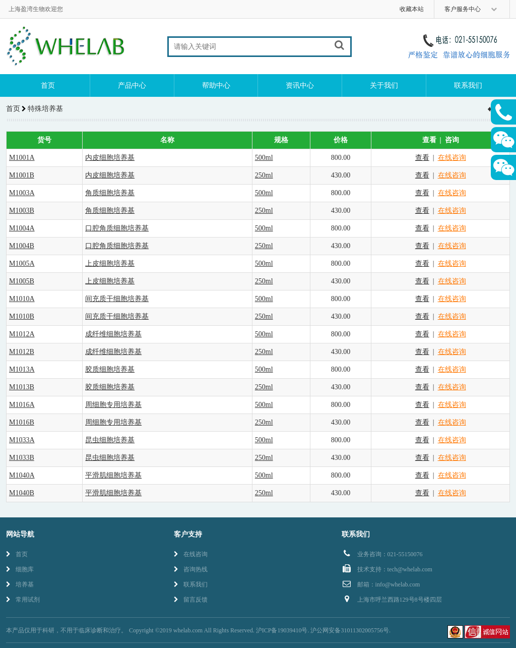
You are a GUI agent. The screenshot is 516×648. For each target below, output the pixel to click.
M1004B (21, 246)
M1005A (22, 263)
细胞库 (20, 569)
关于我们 (384, 85)
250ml (264, 175)
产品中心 (132, 85)
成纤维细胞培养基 (113, 334)
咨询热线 (191, 569)
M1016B (21, 422)
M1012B (21, 352)
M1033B (21, 457)
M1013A (22, 369)
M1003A (22, 193)
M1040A (22, 475)
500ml (264, 157)
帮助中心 (216, 85)
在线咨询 (452, 157)
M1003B (21, 210)
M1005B (21, 281)
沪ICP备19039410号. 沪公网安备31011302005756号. (323, 630)
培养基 (20, 584)
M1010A (22, 299)
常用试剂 (23, 599)
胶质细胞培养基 (110, 369)
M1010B (21, 316)
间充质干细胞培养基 (117, 299)
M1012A (22, 334)
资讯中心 (300, 85)
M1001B (21, 175)
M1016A (22, 404)
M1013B (21, 387)
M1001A (22, 157)
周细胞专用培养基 (113, 404)
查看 (422, 157)
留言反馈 (191, 599)
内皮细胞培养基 (110, 157)
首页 (48, 85)
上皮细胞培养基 (110, 263)
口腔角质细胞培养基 (117, 228)
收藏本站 (412, 9)
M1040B (21, 493)
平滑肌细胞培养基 (113, 475)
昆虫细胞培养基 (110, 440)
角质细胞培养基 (110, 193)
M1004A (22, 228)
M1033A (22, 440)
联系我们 (468, 85)
